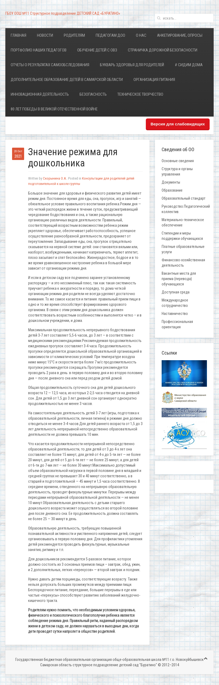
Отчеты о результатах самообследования (50, 64)
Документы (171, 182)
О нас (141, 35)
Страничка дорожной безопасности (162, 50)
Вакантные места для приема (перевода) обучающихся (179, 278)
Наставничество (175, 313)
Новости (45, 35)
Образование (172, 190)
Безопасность (93, 94)
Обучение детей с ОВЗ (97, 50)
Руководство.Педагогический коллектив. (186, 209)
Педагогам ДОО (110, 35)
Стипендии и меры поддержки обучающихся (182, 236)
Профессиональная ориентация (177, 324)
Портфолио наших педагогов (38, 50)
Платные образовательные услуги (183, 249)
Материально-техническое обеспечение (183, 222)
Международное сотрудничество (175, 303)
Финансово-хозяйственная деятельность (183, 262)
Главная (18, 35)
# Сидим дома (189, 64)
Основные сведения (178, 161)
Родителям (74, 35)
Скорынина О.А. (54, 178)
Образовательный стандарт (183, 198)
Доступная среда (176, 292)
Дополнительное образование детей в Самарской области (67, 79)
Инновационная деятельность (40, 94)
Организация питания (154, 79)
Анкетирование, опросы (179, 35)
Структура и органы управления (177, 171)
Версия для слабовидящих (178, 124)
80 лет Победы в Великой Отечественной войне (54, 109)
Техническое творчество (140, 94)
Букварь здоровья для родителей (132, 64)
